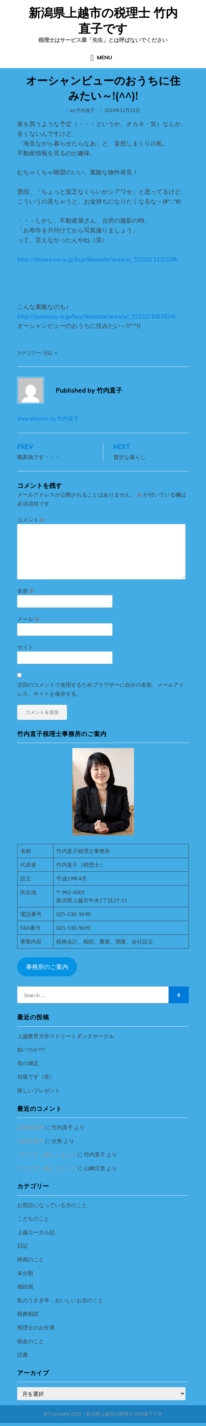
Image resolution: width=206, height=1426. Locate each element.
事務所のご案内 (47, 966)
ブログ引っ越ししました (46, 1154)
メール (28, 619)
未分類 (25, 1273)
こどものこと (33, 1218)
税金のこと (30, 1341)
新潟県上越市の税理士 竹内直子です (103, 20)
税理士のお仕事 (36, 1327)
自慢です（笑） (36, 1076)
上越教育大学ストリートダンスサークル (65, 1036)
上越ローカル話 (36, 1232)
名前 (25, 590)
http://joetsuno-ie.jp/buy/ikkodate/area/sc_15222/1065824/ (96, 316)
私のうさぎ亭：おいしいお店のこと (60, 1300)
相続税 (25, 1286)
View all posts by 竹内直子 (48, 418)
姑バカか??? (31, 1049)
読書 (22, 1354)
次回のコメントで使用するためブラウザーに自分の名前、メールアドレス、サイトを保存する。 (100, 689)
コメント (31, 519)
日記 (48, 352)
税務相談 (28, 1313)
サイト (25, 647)
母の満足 (28, 1063)
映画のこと (30, 1259)
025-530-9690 (73, 914)
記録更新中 (30, 1127)
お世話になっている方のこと (52, 1205)
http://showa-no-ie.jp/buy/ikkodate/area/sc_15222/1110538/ (98, 259)
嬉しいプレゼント (38, 1090)
